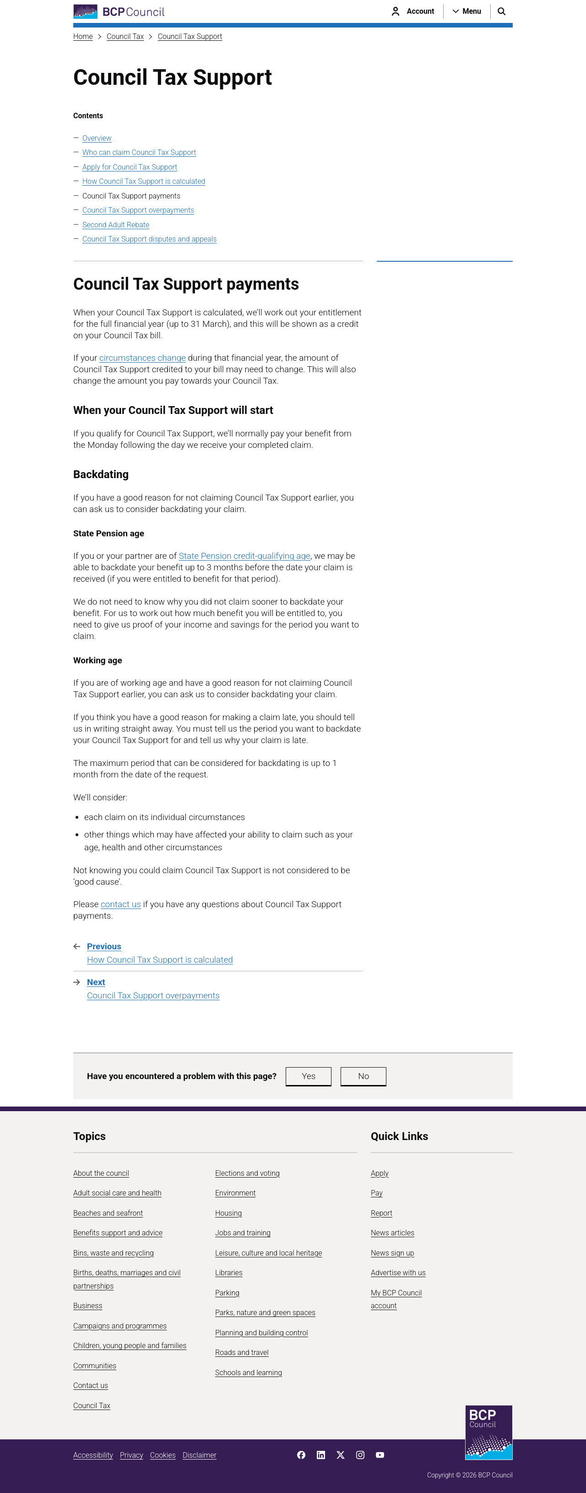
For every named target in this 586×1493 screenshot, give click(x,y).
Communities (94, 1365)
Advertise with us (398, 1272)
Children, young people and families (129, 1345)
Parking (227, 1293)
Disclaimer (200, 1455)
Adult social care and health (117, 1193)
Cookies (163, 1455)
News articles (392, 1233)
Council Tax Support (190, 36)
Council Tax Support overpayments (138, 210)
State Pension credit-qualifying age (244, 556)
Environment (235, 1193)
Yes (308, 1076)
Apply (380, 1173)
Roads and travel (242, 1352)
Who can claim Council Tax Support (139, 152)
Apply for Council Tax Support (129, 167)
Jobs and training (243, 1233)
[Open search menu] (502, 11)
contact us (121, 904)
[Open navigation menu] (467, 11)
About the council (101, 1173)
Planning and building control (261, 1332)
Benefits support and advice (118, 1233)
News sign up (392, 1253)
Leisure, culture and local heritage (268, 1253)
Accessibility (93, 1455)
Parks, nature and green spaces (265, 1312)
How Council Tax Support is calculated (143, 181)
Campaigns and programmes (120, 1326)
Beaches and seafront (108, 1213)
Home (83, 36)
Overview (97, 138)
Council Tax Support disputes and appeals (149, 239)
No (363, 1076)
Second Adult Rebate (115, 224)
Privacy (131, 1455)
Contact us (90, 1385)
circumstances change (142, 358)
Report (381, 1213)
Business (88, 1305)
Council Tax (125, 36)
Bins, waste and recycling (113, 1253)
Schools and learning (248, 1372)
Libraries (229, 1272)
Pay (377, 1193)
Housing (228, 1213)
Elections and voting (247, 1173)
